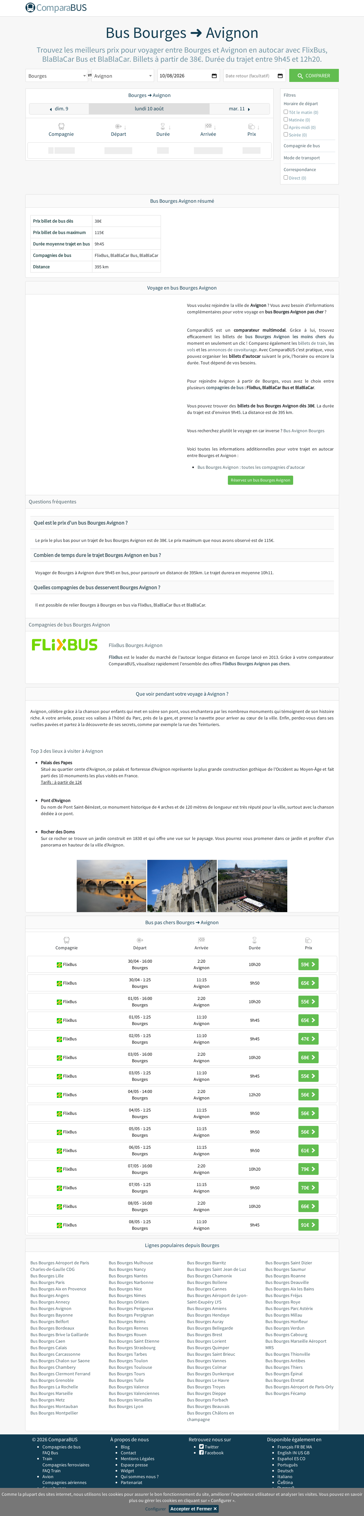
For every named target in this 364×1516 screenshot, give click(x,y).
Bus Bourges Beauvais (208, 1406)
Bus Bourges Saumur (285, 1269)
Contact (128, 1453)
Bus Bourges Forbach (207, 1400)
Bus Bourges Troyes (206, 1387)
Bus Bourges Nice (125, 1289)
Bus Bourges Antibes (285, 1361)
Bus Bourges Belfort (49, 1321)
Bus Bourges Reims (127, 1321)
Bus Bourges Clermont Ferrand (60, 1374)
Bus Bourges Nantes (128, 1276)
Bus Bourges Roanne (285, 1276)
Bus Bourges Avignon (50, 1308)
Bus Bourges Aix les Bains (289, 1289)
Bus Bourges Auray (205, 1321)
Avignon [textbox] (103, 75)
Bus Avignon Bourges (303, 431)
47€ (308, 1038)
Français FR (288, 1447)
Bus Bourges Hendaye (208, 1315)
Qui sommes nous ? (140, 1476)
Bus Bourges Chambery (53, 1367)
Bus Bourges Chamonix (209, 1276)
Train (47, 1458)
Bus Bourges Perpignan (131, 1315)
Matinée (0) (299, 120)
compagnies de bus (225, 387)
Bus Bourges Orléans (129, 1302)
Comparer (314, 75)
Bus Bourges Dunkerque (210, 1374)
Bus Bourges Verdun (285, 1328)
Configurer (155, 1509)
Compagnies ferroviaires (65, 1465)
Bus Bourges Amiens (207, 1308)
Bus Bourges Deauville (287, 1282)
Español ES (288, 1458)
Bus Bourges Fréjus (283, 1295)
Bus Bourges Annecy (50, 1302)
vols (191, 350)
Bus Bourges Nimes (127, 1295)
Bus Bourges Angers (49, 1295)
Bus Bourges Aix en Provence (58, 1289)
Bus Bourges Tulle (126, 1380)
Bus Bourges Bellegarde (210, 1328)
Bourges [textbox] (37, 75)
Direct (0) (297, 178)
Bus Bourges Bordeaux (52, 1328)
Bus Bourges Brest (204, 1334)
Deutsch (285, 1471)
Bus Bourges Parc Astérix (289, 1308)
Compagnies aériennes (64, 1482)
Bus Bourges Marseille (51, 1393)
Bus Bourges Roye (282, 1302)
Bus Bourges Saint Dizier (288, 1263)
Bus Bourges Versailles (130, 1400)
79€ (308, 1169)
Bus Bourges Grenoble (52, 1380)
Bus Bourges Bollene (207, 1282)
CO (302, 1458)
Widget (127, 1471)
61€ (308, 1150)
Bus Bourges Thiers (284, 1367)
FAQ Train (51, 1471)
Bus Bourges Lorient (206, 1341)
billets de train (312, 343)
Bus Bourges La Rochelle (54, 1387)
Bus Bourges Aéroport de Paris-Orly (299, 1387)
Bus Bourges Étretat (284, 1380)
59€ (308, 964)
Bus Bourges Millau (283, 1315)
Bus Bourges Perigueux (131, 1308)
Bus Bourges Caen (47, 1341)
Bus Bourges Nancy (127, 1269)
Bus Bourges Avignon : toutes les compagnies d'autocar (251, 467)
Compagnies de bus (61, 1447)
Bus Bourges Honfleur (286, 1321)
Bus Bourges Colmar (207, 1367)
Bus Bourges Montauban (54, 1406)
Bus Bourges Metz (47, 1400)
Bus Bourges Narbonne (131, 1282)
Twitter (211, 1447)
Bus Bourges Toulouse (130, 1367)
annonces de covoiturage (232, 350)
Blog (125, 1447)
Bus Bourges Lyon (126, 1406)
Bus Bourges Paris (47, 1282)
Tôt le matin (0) (303, 112)
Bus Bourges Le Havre (208, 1380)
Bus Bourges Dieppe (206, 1393)
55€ (308, 1001)
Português (287, 1465)
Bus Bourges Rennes (128, 1328)
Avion (48, 1476)
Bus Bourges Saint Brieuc (211, 1354)
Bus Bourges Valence (129, 1387)
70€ (308, 1187)
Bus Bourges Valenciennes (134, 1393)
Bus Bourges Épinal (284, 1374)
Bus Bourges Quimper (208, 1347)
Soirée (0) (298, 135)
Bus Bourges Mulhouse (131, 1263)
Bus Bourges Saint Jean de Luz (216, 1269)
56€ (308, 1094)
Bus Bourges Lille (47, 1276)
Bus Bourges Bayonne (51, 1315)
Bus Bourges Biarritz (206, 1263)
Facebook (214, 1453)
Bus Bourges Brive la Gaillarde (59, 1334)
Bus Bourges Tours (127, 1374)
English (284, 1453)
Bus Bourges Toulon (128, 1361)
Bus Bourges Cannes (207, 1289)
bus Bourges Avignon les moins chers (285, 337)
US (300, 1453)
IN (295, 1453)
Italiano (285, 1476)
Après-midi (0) (302, 127)
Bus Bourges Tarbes (128, 1354)
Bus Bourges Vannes (206, 1361)
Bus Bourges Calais (48, 1347)
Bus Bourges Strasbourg (132, 1347)
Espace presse (134, 1465)
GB (306, 1453)
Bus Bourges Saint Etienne (134, 1341)
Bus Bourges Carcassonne (55, 1354)
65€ (308, 983)
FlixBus (115, 657)
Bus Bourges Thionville (287, 1354)
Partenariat (131, 1482)
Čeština (285, 1482)
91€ (308, 1225)
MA (309, 1447)
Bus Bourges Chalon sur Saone (60, 1361)
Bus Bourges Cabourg (286, 1334)
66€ (308, 1206)
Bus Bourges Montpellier (54, 1413)
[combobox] (56, 75)
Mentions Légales (137, 1458)
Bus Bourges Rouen (128, 1334)
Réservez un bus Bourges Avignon (260, 480)
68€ (308, 1057)
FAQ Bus (50, 1453)
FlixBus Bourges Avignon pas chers (255, 664)
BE (302, 1447)
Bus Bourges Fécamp (285, 1393)
